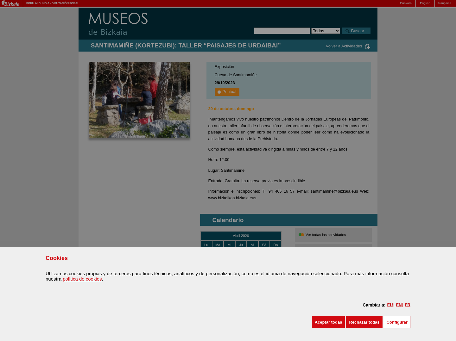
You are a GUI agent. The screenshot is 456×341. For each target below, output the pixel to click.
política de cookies (82, 279)
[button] (328, 322)
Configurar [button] (397, 322)
